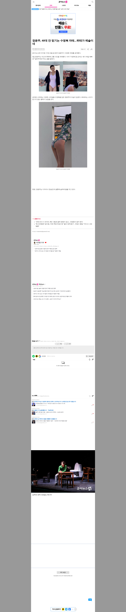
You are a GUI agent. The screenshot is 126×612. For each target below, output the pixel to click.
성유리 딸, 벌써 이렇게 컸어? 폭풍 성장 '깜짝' (46, 248)
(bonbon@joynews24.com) (44, 231)
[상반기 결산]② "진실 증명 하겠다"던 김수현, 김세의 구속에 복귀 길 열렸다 (52, 291)
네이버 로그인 (33, 356)
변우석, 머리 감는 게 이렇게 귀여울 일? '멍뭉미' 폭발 (48, 251)
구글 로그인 (40, 356)
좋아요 (46, 243)
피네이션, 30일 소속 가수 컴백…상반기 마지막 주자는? (47, 299)
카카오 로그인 (36, 356)
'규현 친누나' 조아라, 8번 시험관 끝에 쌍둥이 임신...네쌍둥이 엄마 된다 (59, 222)
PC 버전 (63, 572)
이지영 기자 (40, 242)
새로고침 (45, 284)
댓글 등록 (91, 356)
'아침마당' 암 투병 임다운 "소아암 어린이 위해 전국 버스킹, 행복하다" (58, 9)
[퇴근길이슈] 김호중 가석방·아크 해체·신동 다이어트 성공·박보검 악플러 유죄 (53, 296)
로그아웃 (44, 356)
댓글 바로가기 (90, 600)
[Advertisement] (63, 179)
